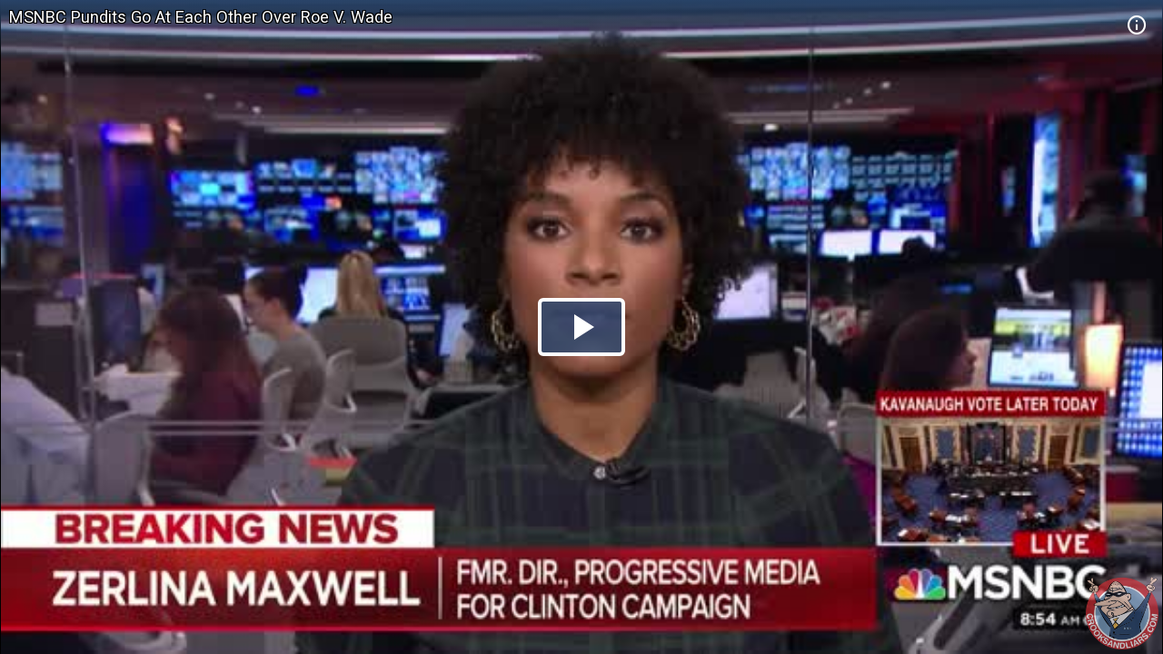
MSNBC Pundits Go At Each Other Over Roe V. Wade (201, 16)
